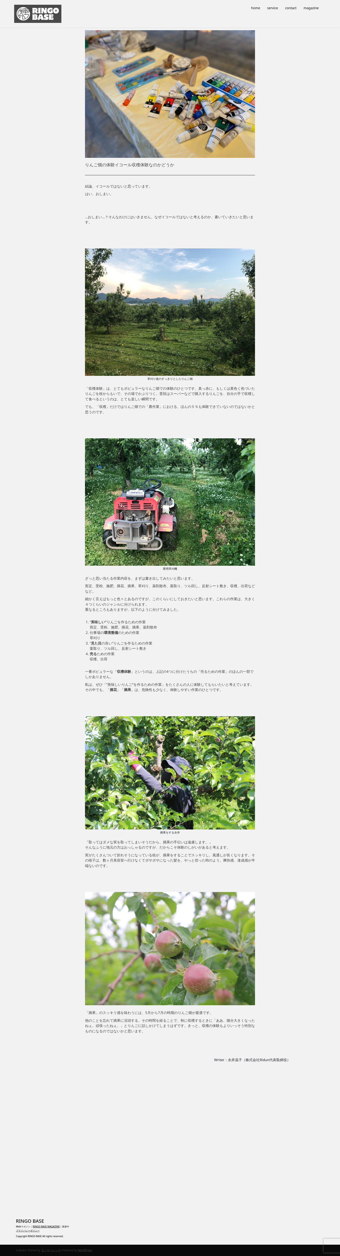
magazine (311, 8)
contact (291, 8)
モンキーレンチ (51, 1250)
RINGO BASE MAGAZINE (46, 1226)
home (255, 8)
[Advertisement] (170, 1136)
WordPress (85, 1250)
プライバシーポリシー (28, 1230)
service (272, 8)
